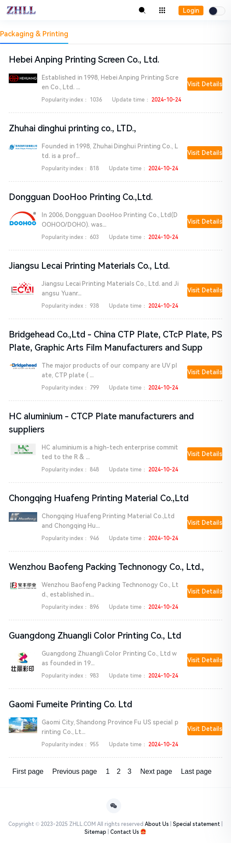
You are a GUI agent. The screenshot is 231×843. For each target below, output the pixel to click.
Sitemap (95, 832)
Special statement (196, 824)
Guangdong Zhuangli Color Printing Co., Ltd (95, 635)
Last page (196, 771)
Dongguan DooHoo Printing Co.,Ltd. (81, 197)
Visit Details (204, 84)
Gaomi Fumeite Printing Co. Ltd (70, 704)
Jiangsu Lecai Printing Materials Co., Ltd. (89, 265)
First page (27, 771)
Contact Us (124, 832)
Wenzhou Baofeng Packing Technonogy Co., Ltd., (106, 567)
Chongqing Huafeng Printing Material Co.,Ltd (99, 498)
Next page (156, 771)
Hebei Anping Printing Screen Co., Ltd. (84, 59)
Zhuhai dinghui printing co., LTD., (72, 128)
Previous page (74, 771)
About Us (157, 824)
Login (191, 10)
